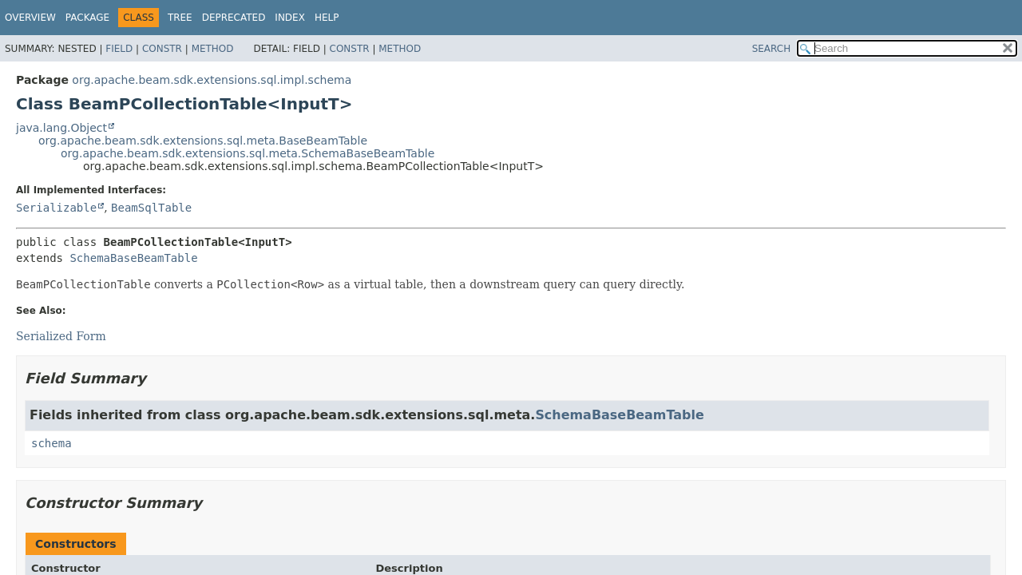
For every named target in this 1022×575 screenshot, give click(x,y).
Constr (162, 48)
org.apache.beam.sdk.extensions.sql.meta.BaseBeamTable (202, 140)
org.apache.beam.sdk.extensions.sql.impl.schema (211, 79)
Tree (180, 17)
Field (119, 48)
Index (290, 17)
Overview (30, 17)
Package (87, 17)
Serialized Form (61, 336)
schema (51, 443)
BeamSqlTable (151, 207)
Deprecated (234, 17)
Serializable (56, 207)
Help (327, 17)
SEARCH (771, 48)
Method (213, 48)
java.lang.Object (61, 127)
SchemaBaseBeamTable (133, 258)
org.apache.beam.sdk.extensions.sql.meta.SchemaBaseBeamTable (247, 153)
